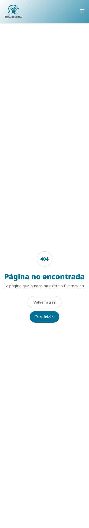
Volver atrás (44, 302)
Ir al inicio (44, 316)
